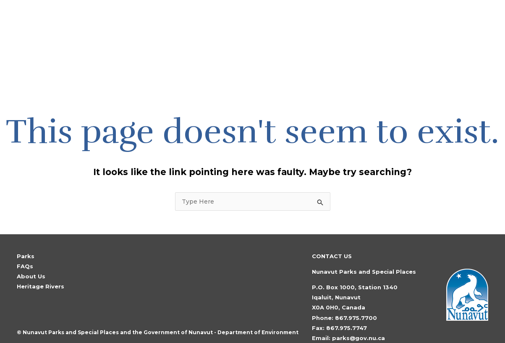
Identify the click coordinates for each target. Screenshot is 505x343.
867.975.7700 (356, 286)
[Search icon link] (454, 28)
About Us (31, 245)
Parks (25, 225)
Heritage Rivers (40, 255)
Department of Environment (257, 301)
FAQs (25, 235)
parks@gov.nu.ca (358, 307)
